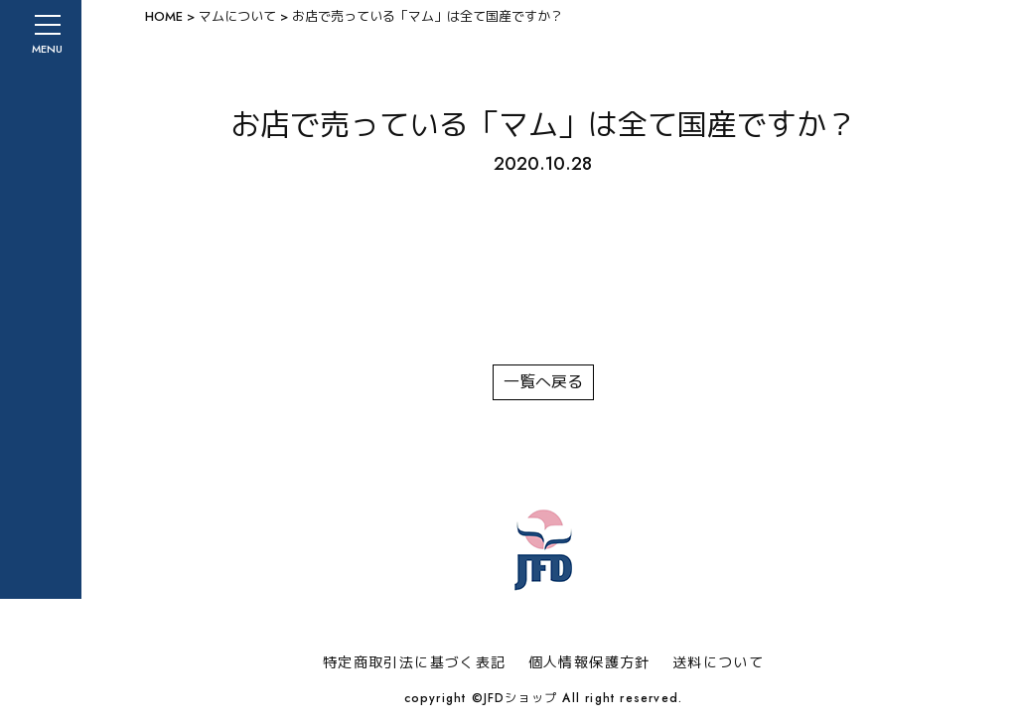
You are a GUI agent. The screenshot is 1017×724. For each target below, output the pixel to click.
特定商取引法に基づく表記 (415, 662)
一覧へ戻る (543, 381)
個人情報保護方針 (589, 662)
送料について (718, 662)
